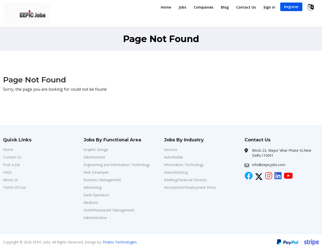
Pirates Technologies (120, 242)
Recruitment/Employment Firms (190, 187)
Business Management (102, 179)
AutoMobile (173, 157)
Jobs (182, 7)
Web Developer (96, 172)
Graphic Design (96, 149)
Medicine (91, 202)
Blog (225, 7)
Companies (203, 7)
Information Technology (184, 164)
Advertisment (94, 157)
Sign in (269, 7)
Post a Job (11, 164)
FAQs (7, 172)
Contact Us (246, 7)
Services (170, 149)
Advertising (92, 187)
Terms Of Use (14, 187)
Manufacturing (176, 172)
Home (166, 7)
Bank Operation (96, 195)
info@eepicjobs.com (268, 164)
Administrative (95, 217)
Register (291, 6)
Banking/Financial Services (185, 179)
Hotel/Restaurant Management (109, 210)
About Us (10, 179)
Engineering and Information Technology (117, 164)
